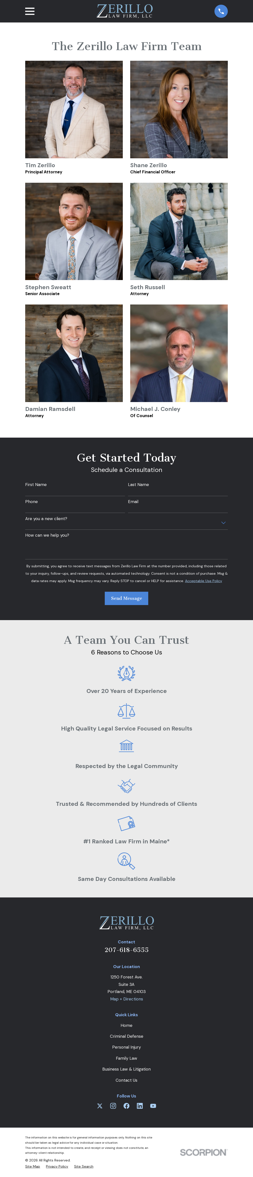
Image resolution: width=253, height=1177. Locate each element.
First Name (36, 484)
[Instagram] (113, 1106)
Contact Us (126, 1080)
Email (133, 501)
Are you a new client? (46, 518)
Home (126, 1025)
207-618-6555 (127, 950)
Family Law (126, 1058)
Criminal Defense (126, 1036)
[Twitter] (100, 1106)
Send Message (126, 598)
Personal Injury (126, 1047)
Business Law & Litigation (126, 1069)
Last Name (138, 484)
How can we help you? (47, 535)
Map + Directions (126, 999)
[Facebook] (126, 1106)
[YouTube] (153, 1106)
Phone (31, 501)
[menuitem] (32, 1166)
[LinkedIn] (140, 1106)
